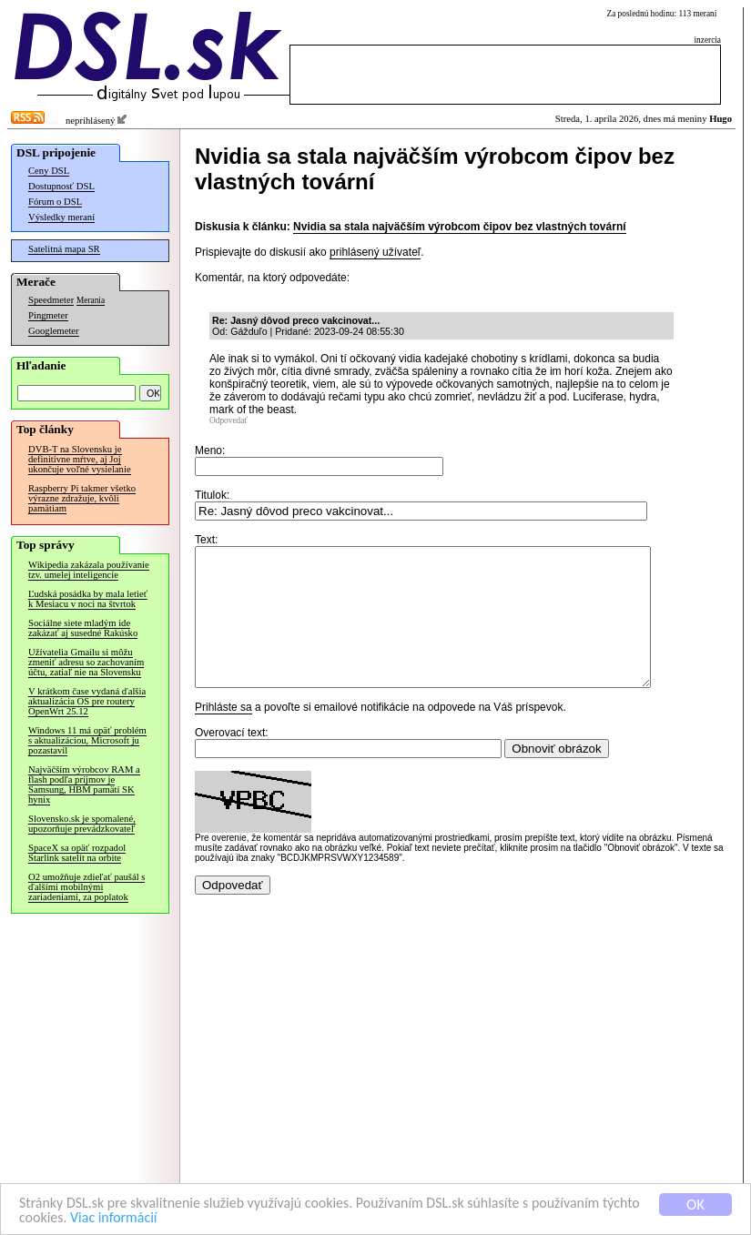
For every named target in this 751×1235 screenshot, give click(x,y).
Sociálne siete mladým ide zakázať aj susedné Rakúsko (82, 628)
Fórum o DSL (55, 202)
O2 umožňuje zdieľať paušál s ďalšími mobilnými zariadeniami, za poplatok (86, 887)
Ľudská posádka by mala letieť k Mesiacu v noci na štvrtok (87, 599)
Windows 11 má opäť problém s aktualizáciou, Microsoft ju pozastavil (87, 740)
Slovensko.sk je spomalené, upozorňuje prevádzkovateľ (82, 824)
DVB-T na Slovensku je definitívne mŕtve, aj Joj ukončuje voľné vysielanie (79, 459)
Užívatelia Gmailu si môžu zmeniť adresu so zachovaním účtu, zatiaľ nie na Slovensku (86, 662)
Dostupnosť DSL (61, 186)
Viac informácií (163, 1218)
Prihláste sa (223, 734)
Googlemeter (53, 331)
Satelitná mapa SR (64, 249)
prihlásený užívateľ (375, 252)
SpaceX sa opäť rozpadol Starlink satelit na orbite (77, 853)
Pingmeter (48, 315)
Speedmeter (51, 300)
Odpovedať (228, 420)
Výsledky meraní (61, 217)
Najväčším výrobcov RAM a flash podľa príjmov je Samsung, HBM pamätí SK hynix (84, 784)
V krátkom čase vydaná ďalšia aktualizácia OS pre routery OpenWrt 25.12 (87, 701)
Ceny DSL (48, 171)
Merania (90, 300)
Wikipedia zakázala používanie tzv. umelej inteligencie (88, 570)
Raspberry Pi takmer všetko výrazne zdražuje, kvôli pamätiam (82, 498)
